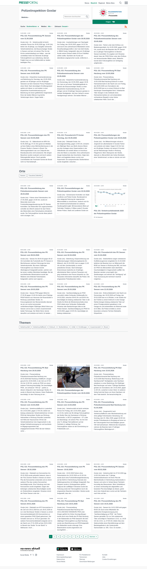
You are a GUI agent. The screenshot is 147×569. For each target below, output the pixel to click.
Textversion (83, 560)
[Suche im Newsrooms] (76, 16)
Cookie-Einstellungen (109, 562)
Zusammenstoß (97, 327)
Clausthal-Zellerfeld (35, 176)
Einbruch (53, 327)
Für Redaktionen (84, 558)
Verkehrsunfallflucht (39, 327)
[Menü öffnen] (126, 2)
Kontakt (104, 558)
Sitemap (82, 562)
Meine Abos (110, 3)
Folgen (110, 22)
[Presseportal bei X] (32, 558)
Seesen (22, 176)
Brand (108, 327)
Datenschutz (61, 562)
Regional (101, 3)
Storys (87, 3)
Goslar (51, 33)
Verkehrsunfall (25, 327)
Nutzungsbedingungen (64, 560)
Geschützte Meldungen (87, 564)
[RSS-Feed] (125, 27)
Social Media (61, 564)
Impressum (60, 558)
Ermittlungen (84, 327)
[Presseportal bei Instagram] (35, 557)
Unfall (74, 327)
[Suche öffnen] (120, 2)
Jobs (103, 560)
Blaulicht (94, 3)
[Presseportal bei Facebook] (30, 558)
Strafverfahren (64, 327)
